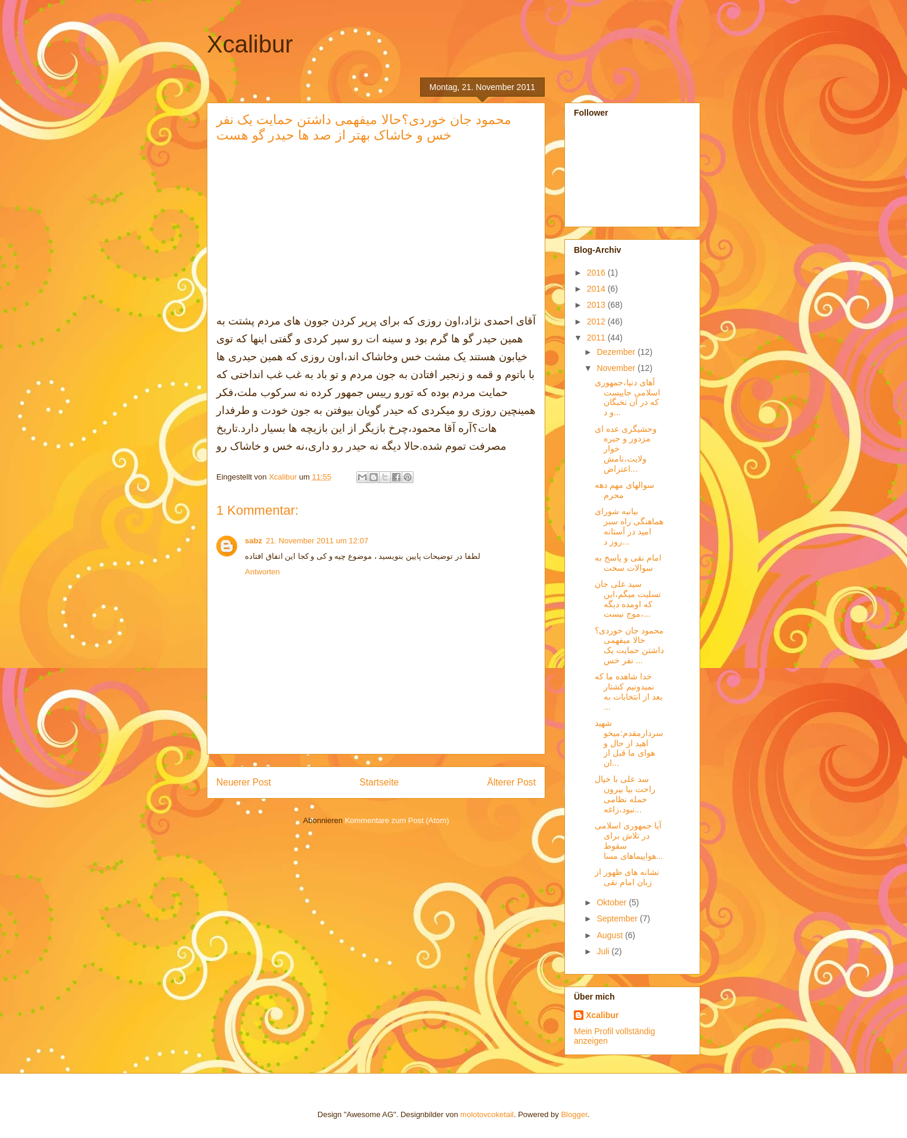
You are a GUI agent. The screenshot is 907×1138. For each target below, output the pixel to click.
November (617, 368)
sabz (253, 540)
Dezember (617, 352)
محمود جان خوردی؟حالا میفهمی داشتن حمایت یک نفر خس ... (629, 645)
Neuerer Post (243, 782)
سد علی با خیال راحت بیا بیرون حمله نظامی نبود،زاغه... (625, 794)
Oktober (613, 902)
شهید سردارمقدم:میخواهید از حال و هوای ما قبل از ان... (629, 743)
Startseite (379, 782)
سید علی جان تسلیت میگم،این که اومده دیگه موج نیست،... (628, 599)
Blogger (574, 1114)
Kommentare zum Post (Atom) (397, 820)
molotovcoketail (487, 1114)
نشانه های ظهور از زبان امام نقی (627, 877)
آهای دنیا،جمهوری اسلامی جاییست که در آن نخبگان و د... (627, 397)
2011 (597, 337)
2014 (597, 288)
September (618, 918)
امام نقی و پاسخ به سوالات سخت (628, 563)
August (611, 935)
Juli (604, 951)
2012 (597, 321)
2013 (597, 305)
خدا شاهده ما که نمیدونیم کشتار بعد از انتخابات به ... (629, 691)
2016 (597, 272)
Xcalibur (250, 44)
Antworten (262, 571)
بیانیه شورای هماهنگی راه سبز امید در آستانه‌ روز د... (629, 526)
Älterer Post (511, 782)
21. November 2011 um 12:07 (317, 540)
